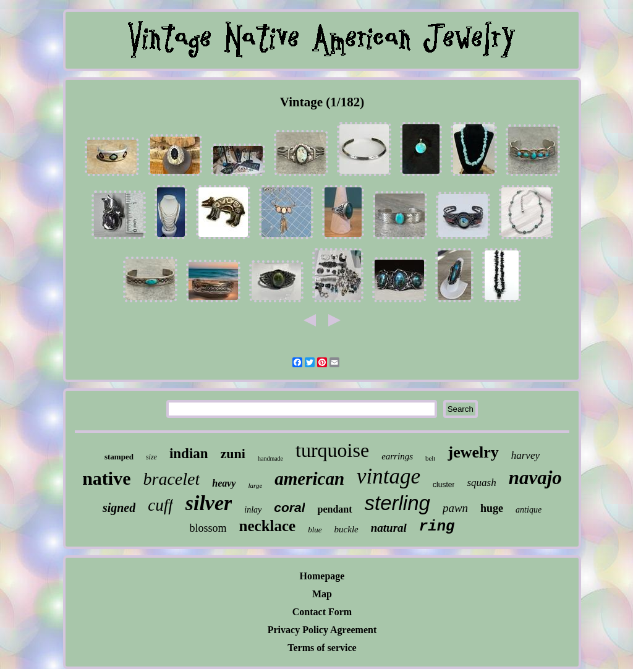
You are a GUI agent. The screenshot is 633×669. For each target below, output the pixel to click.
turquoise (332, 450)
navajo (535, 477)
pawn (455, 507)
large (255, 485)
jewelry (473, 452)
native (106, 478)
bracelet (171, 478)
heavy (224, 483)
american (309, 478)
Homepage (322, 576)
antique (529, 509)
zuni (233, 453)
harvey (525, 455)
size (151, 457)
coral (289, 507)
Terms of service (321, 647)
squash (481, 482)
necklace (267, 526)
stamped (119, 456)
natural (389, 527)
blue (314, 529)
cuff (160, 505)
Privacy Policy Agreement (322, 629)
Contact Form (322, 612)
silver (208, 503)
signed (119, 507)
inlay (252, 509)
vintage (388, 476)
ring (437, 526)
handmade (270, 458)
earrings (397, 456)
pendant (334, 509)
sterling (397, 503)
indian (188, 453)
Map (322, 594)
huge (491, 508)
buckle (346, 529)
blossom (208, 528)
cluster (443, 484)
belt (430, 458)
